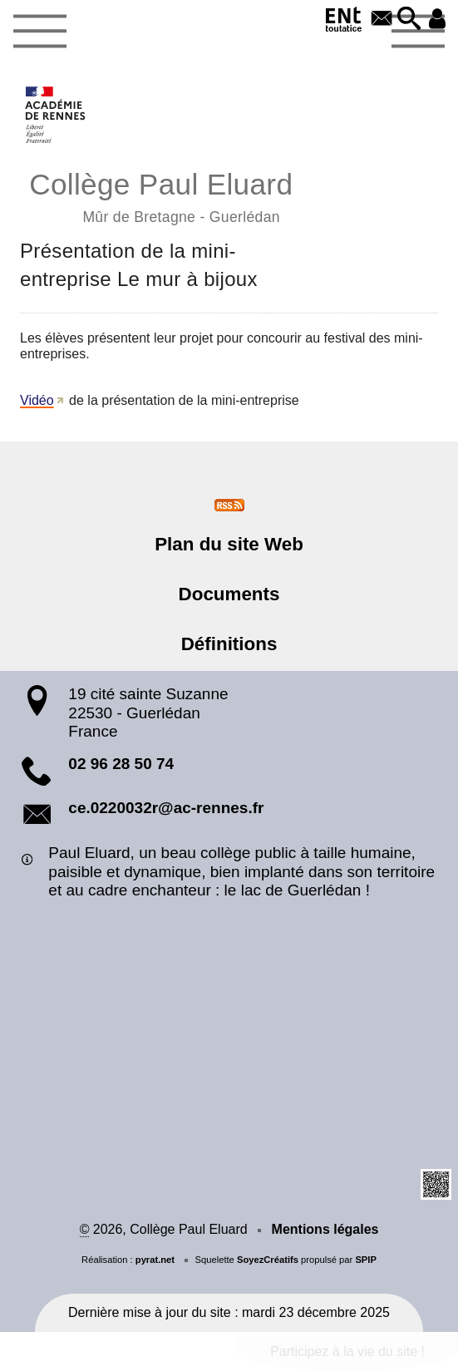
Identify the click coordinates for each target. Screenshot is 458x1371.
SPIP (366, 1260)
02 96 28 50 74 (121, 763)
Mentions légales (325, 1229)
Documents (229, 594)
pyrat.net (155, 1260)
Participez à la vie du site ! (347, 1351)
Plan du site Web (229, 544)
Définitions (229, 644)
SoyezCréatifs (267, 1260)
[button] (410, 19)
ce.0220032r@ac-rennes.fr (165, 807)
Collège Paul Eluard (229, 195)
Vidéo (37, 400)
